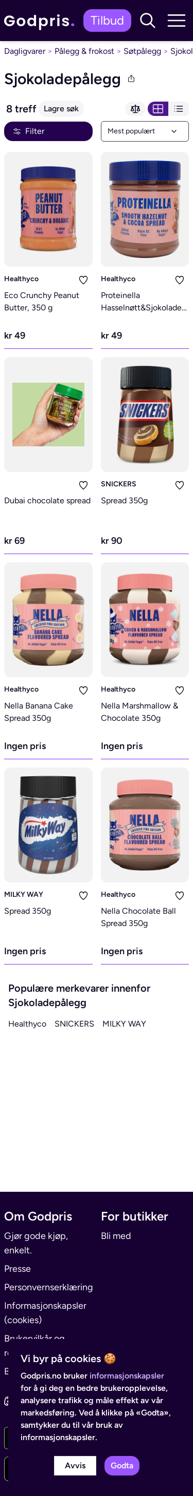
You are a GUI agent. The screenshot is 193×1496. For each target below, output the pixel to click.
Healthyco (21, 278)
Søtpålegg (142, 51)
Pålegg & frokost (84, 51)
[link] (41, 20)
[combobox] (145, 131)
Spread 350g (124, 500)
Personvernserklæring (48, 1287)
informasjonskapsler (127, 1376)
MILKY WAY (23, 894)
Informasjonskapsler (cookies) (45, 1313)
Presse (17, 1268)
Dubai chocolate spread (47, 500)
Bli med (116, 1236)
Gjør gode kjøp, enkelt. (36, 1243)
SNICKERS (118, 484)
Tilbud (107, 20)
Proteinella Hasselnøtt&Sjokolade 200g (141, 307)
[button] (147, 20)
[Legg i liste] (83, 280)
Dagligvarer (24, 51)
